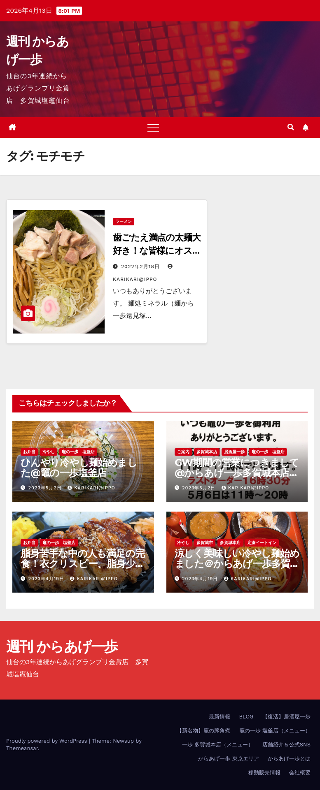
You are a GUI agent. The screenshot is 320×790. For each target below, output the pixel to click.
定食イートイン (262, 542)
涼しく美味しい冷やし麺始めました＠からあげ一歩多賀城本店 (237, 563)
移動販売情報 (264, 772)
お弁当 (29, 451)
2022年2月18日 (141, 266)
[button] (290, 127)
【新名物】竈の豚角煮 (203, 730)
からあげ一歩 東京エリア (228, 758)
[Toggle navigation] (153, 127)
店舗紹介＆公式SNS (286, 744)
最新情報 (219, 717)
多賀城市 (204, 542)
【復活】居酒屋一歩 (286, 717)
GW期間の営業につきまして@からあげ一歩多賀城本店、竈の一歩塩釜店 (237, 472)
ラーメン (123, 221)
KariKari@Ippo (91, 488)
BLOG (246, 717)
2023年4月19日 (47, 578)
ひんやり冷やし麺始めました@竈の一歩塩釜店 (79, 467)
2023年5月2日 (46, 488)
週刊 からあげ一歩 (62, 646)
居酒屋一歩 (234, 451)
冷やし (48, 451)
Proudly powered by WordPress (47, 741)
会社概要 (300, 772)
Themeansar (22, 748)
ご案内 (183, 451)
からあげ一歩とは (289, 758)
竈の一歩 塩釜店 (78, 451)
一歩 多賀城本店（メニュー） (217, 744)
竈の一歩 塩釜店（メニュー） (275, 730)
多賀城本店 (206, 451)
